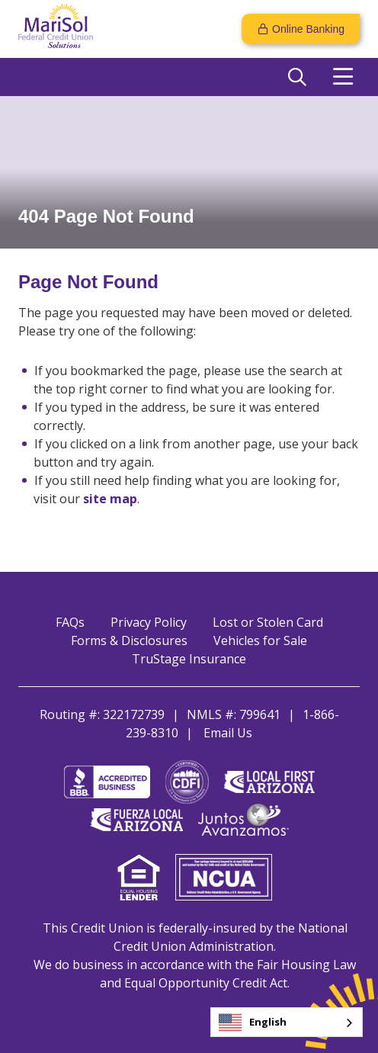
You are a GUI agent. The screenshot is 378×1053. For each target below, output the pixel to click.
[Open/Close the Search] (297, 77)
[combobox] (286, 1022)
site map (110, 498)
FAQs (70, 622)
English (253, 1022)
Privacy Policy (149, 622)
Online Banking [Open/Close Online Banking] (308, 29)
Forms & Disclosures (129, 640)
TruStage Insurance (189, 658)
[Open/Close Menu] (343, 77)
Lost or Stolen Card (268, 622)
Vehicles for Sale (260, 640)
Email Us (227, 732)
